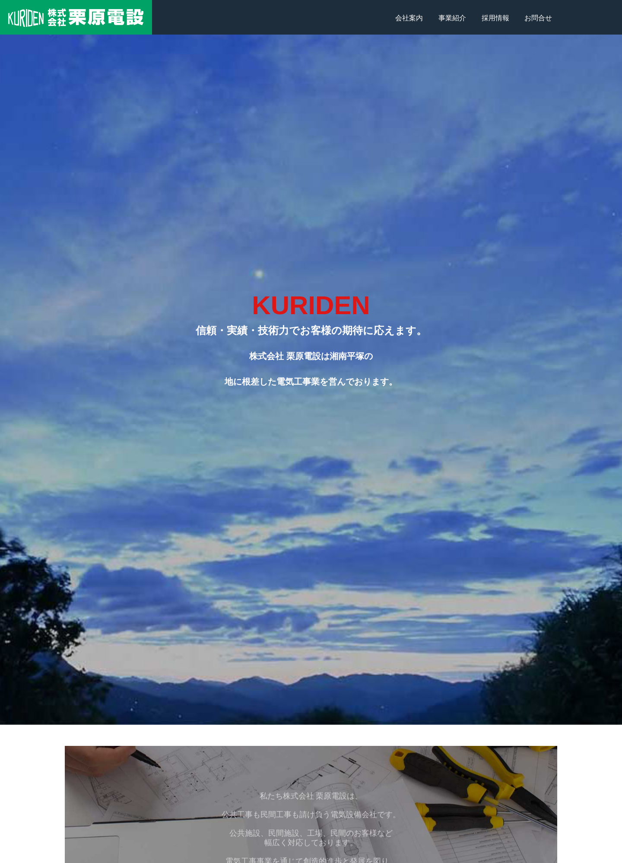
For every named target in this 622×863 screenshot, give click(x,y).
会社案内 (409, 18)
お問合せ (538, 18)
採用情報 (495, 18)
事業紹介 (452, 18)
